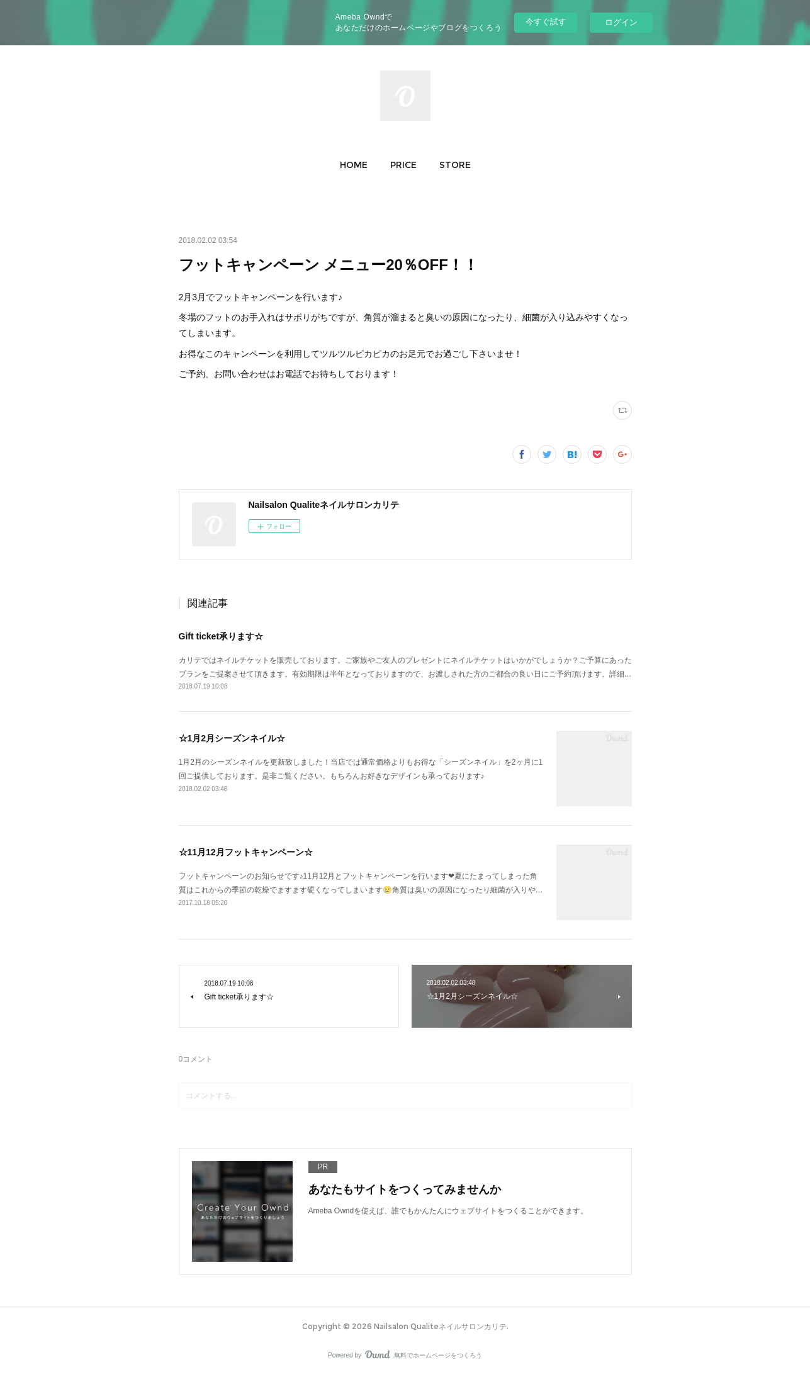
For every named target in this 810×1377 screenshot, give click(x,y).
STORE (455, 165)
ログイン (621, 22)
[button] (354, 165)
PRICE (403, 165)
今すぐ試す (546, 21)
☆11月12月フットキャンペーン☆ (246, 852)
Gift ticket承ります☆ (221, 636)
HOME (354, 165)
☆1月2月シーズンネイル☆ (232, 738)
